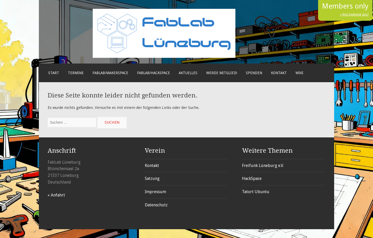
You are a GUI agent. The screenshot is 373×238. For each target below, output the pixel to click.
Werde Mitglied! (221, 73)
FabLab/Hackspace (153, 73)
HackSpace (252, 178)
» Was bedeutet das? (354, 14)
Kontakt (279, 73)
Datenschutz (156, 204)
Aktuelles (188, 73)
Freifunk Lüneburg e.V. (263, 165)
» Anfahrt (56, 195)
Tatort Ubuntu (255, 191)
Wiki (299, 73)
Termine (76, 73)
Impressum (155, 191)
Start (53, 73)
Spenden (254, 73)
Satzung (152, 178)
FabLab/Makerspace (110, 73)
